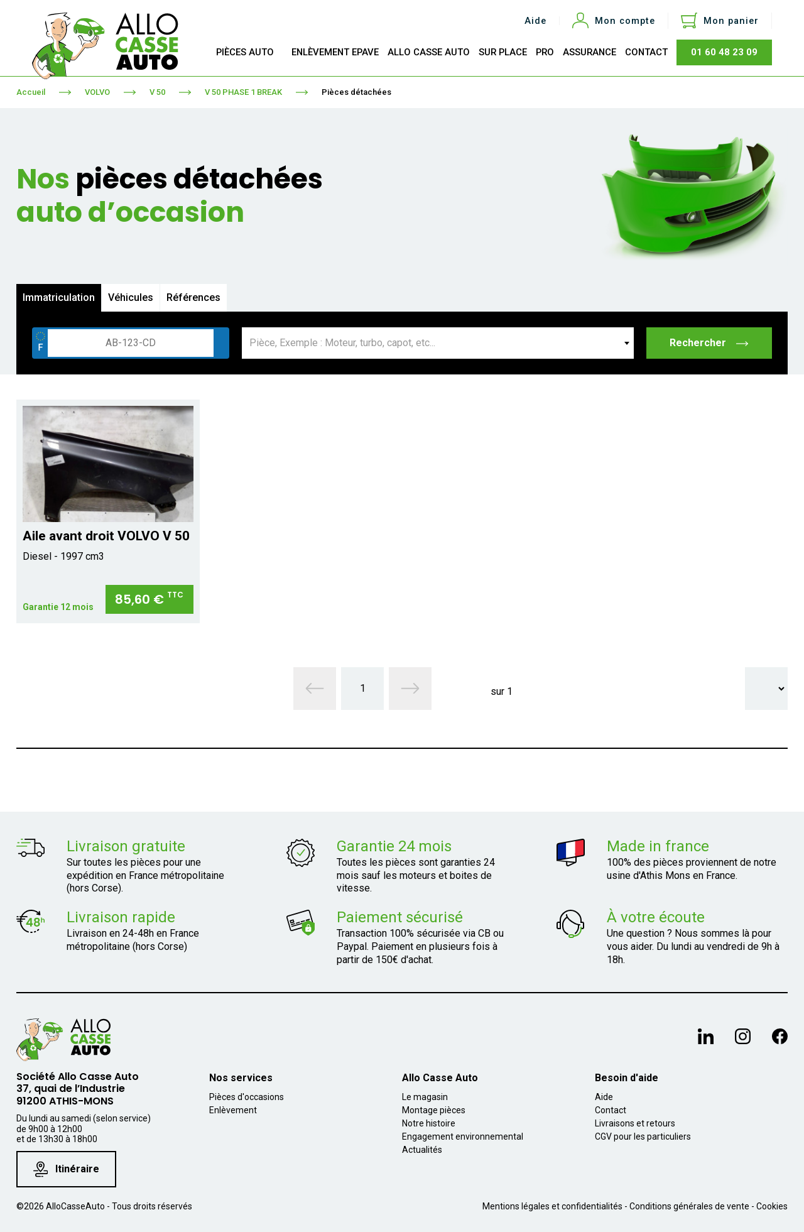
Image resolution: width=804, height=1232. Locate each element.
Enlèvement (233, 1110)
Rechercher (709, 343)
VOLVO (97, 92)
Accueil (30, 92)
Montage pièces (433, 1110)
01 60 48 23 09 (724, 52)
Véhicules (130, 297)
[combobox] (438, 343)
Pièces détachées (356, 92)
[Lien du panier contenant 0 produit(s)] (719, 21)
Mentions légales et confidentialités (552, 1206)
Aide (535, 21)
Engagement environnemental (462, 1136)
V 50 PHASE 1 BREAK (243, 92)
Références (193, 297)
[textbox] (438, 343)
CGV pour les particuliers (643, 1136)
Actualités (422, 1150)
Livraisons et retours (635, 1123)
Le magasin (425, 1097)
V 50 (157, 92)
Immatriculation (59, 297)
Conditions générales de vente (689, 1206)
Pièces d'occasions (246, 1097)
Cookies (772, 1206)
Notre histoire (428, 1123)
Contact (610, 1110)
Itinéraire (66, 1169)
